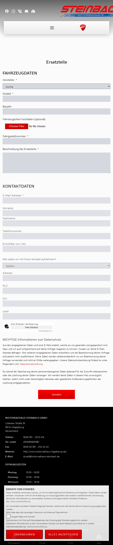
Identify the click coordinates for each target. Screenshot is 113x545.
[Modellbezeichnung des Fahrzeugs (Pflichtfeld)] (56, 99)
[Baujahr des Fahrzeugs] (56, 111)
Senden (56, 394)
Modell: (7, 93)
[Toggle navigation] (52, 28)
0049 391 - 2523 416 (33, 437)
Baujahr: (7, 106)
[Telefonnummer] (56, 245)
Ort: (5, 307)
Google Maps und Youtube (23, 516)
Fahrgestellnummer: (14, 136)
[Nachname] (56, 232)
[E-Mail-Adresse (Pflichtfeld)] (56, 210)
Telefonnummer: (12, 240)
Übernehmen (24, 534)
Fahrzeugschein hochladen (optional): (24, 119)
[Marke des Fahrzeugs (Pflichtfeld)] (56, 86)
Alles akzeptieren (63, 534)
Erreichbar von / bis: (14, 253)
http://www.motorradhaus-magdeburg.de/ (45, 451)
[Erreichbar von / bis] (56, 258)
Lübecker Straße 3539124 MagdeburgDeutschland (15, 427)
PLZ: (5, 295)
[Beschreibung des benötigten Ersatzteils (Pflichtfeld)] (56, 163)
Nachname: (9, 227)
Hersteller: (9, 80)
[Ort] (56, 313)
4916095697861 (31, 441)
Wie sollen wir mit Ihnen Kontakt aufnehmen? (29, 268)
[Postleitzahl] (56, 300)
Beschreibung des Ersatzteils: (21, 149)
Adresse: (8, 282)
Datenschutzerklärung (31, 363)
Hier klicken (31, 327)
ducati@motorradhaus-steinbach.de (41, 456)
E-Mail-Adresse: (13, 204)
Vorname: (8, 217)
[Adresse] (56, 287)
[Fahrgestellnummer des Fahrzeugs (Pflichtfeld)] (56, 141)
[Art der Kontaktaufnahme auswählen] (56, 275)
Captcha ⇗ (45, 331)
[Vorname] (56, 222)
